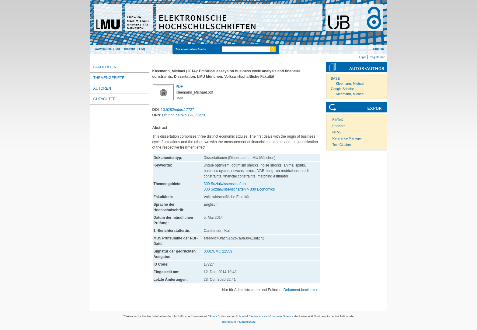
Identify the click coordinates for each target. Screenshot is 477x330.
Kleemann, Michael (350, 83)
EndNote (339, 126)
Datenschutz (247, 321)
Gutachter (104, 99)
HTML (337, 132)
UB (118, 48)
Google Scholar (342, 89)
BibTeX (338, 120)
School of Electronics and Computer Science (265, 316)
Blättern (129, 48)
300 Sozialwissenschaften (225, 184)
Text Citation (342, 144)
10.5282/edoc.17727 (177, 110)
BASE (335, 78)
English (378, 48)
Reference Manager (347, 138)
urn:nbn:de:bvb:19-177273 (183, 115)
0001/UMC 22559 (218, 251)
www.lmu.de (103, 48)
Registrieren (377, 57)
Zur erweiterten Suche (191, 49)
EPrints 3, (213, 316)
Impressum (228, 321)
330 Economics (262, 189)
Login (362, 57)
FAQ (142, 48)
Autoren (102, 88)
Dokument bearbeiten (301, 290)
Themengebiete (109, 78)
